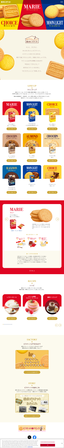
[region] (32, 443)
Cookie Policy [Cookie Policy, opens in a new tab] (30, 446)
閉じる (33, 270)
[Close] (62, 443)
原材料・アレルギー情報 (16, 230)
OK (47, 445)
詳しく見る (10, 128)
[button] (6, 219)
